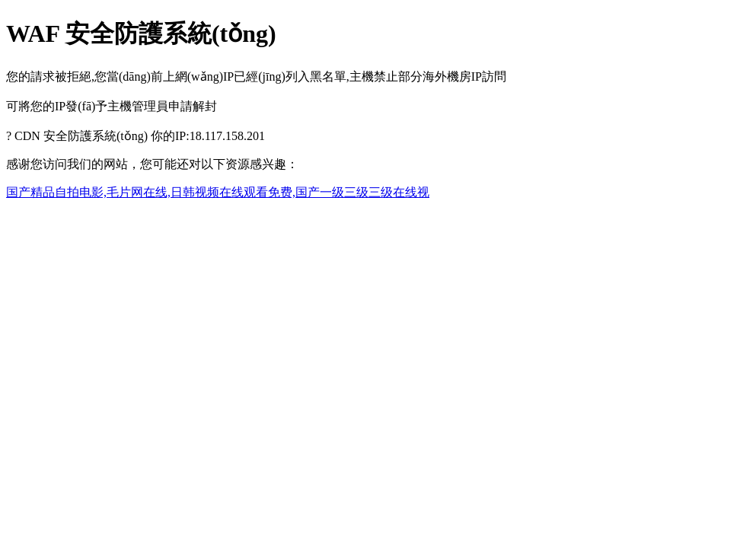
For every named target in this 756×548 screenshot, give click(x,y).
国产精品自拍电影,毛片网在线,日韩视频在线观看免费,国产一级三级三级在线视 (217, 192)
